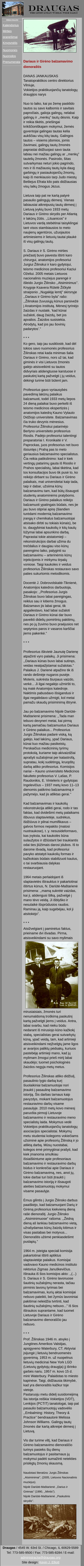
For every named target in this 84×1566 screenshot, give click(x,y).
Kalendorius (11, 25)
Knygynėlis (10, 43)
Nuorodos (9, 56)
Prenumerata (11, 62)
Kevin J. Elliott (49, 1562)
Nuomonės (10, 50)
